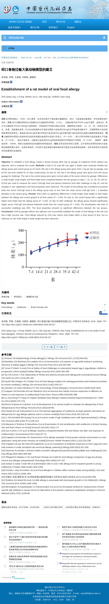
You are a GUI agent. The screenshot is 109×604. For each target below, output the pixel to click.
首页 (44, 22)
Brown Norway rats (39, 307)
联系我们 (53, 27)
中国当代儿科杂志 (9, 57)
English (71, 27)
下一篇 (60, 347)
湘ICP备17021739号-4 (54, 587)
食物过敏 (5, 297)
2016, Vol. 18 (26, 57)
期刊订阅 (34, 27)
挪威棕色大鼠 (32, 297)
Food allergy (6, 307)
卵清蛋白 (18, 297)
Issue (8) (38, 57)
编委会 (78, 22)
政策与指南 (14, 27)
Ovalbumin (21, 307)
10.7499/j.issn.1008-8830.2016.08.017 (73, 57)
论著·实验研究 (7, 62)
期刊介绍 (60, 22)
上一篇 (48, 347)
